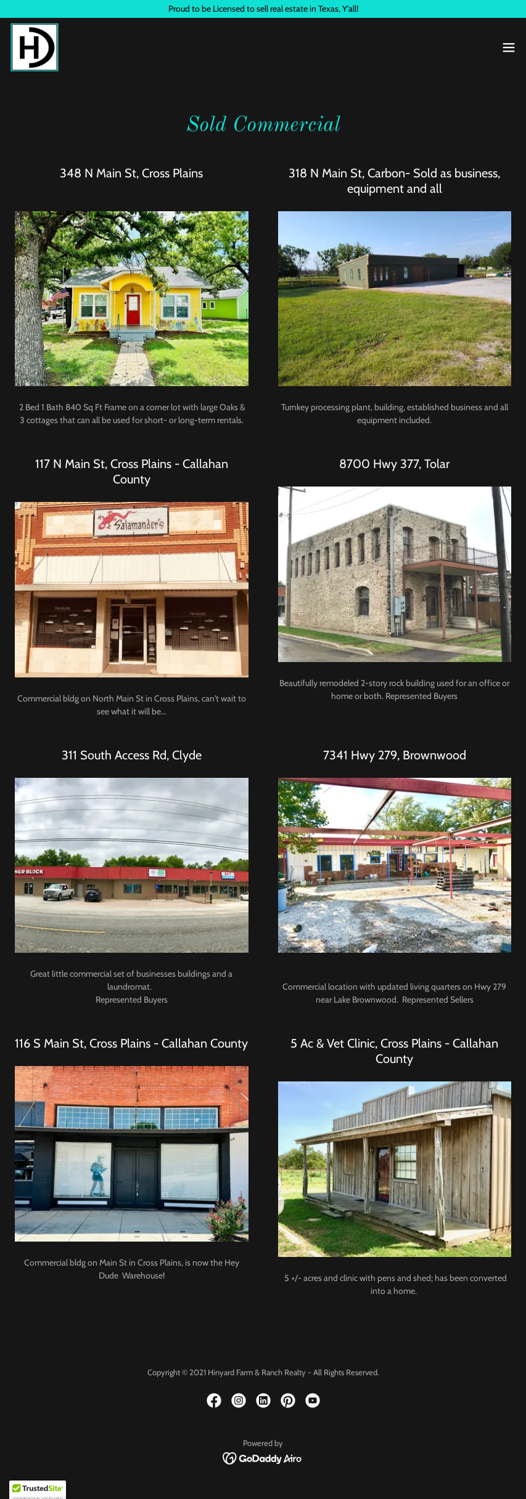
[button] (508, 47)
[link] (34, 47)
